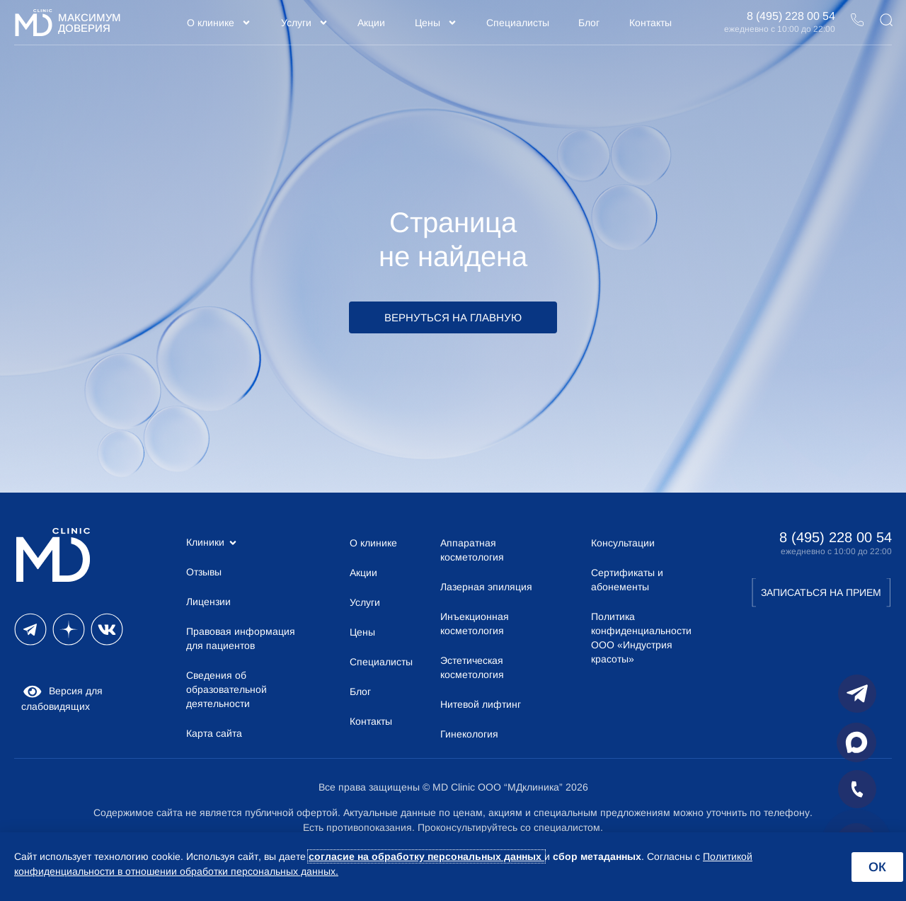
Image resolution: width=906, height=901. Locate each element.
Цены (436, 23)
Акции (371, 22)
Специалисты (517, 22)
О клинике (219, 23)
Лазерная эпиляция (486, 586)
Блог (589, 22)
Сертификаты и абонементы (627, 579)
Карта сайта (214, 733)
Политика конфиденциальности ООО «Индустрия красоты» (641, 638)
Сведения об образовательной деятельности (226, 689)
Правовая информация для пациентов (240, 638)
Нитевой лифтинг (480, 704)
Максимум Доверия (89, 22)
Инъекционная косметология (474, 623)
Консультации (623, 543)
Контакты (650, 22)
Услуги (304, 23)
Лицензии (208, 601)
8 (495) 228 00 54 (791, 16)
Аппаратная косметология (472, 550)
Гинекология (469, 734)
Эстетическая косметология (472, 667)
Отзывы (204, 572)
